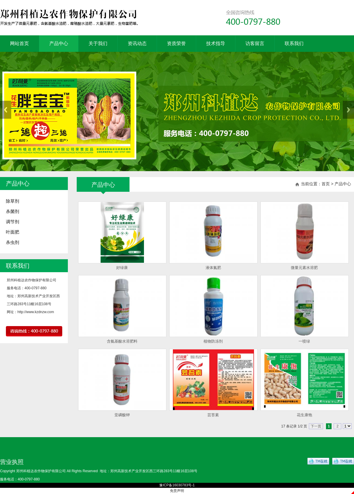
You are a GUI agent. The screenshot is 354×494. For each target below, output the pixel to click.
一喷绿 (304, 341)
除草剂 (12, 201)
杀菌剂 (12, 211)
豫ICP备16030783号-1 (177, 485)
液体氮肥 (213, 267)
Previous (5, 110)
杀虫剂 (12, 242)
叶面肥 (12, 231)
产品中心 (58, 43)
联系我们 (294, 43)
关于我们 (97, 43)
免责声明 (177, 491)
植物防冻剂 (213, 341)
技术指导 (215, 43)
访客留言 (254, 43)
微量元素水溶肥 (304, 267)
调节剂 (12, 221)
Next (348, 110)
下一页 (316, 426)
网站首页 (19, 43)
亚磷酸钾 (122, 415)
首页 (326, 183)
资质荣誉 (176, 43)
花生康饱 (304, 415)
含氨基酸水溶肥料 (122, 341)
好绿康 (122, 267)
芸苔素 (213, 415)
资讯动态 (137, 43)
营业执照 (12, 462)
